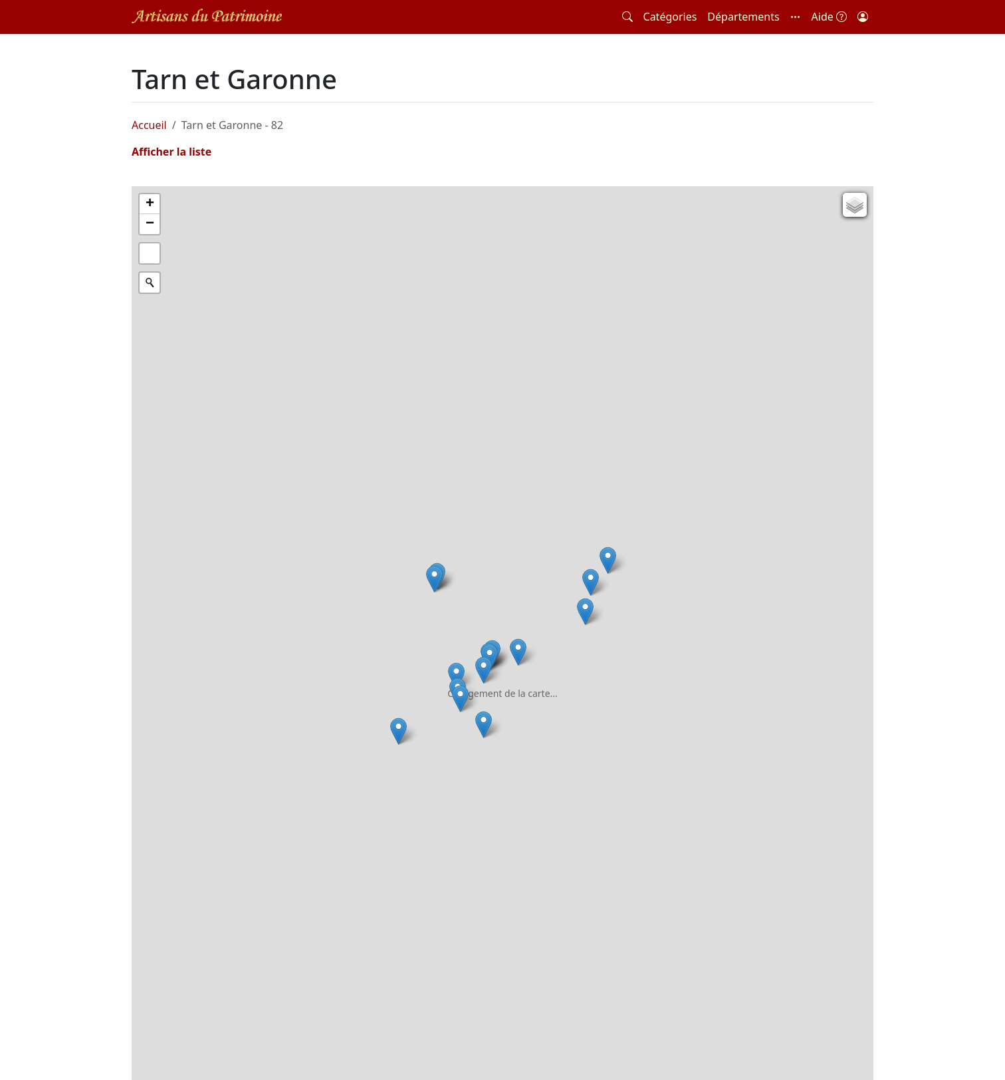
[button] (795, 16)
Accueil (149, 125)
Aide (829, 16)
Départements (743, 16)
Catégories (670, 16)
